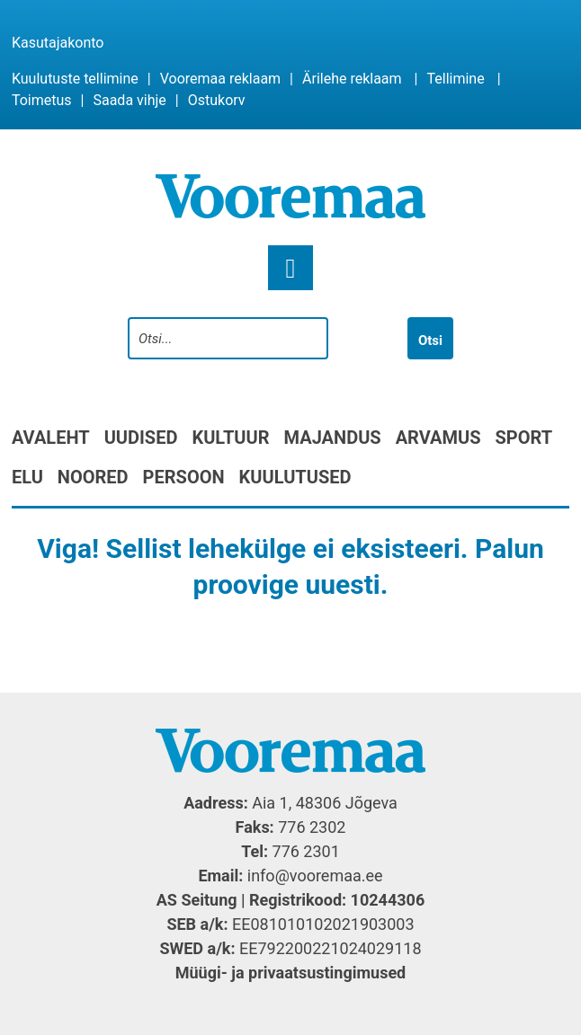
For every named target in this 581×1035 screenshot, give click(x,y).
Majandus (332, 437)
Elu (27, 477)
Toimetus (42, 100)
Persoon (184, 477)
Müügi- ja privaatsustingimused (290, 972)
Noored (93, 477)
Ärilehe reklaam (352, 78)
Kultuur (230, 437)
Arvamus (438, 437)
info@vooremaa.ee (315, 875)
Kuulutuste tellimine (75, 78)
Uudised (141, 437)
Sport (523, 437)
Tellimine (455, 78)
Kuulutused (295, 477)
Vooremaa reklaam (220, 78)
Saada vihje (129, 100)
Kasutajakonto (58, 42)
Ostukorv (217, 100)
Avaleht (51, 437)
